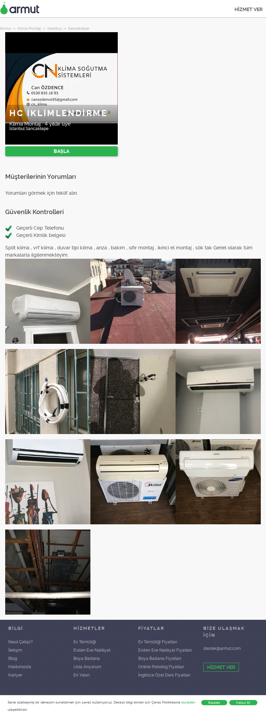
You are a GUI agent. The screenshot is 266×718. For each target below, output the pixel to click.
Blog (12, 658)
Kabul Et (243, 703)
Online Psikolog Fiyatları (161, 666)
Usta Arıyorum (87, 666)
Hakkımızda (19, 666)
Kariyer (15, 675)
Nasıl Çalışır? (20, 641)
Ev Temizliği (84, 641)
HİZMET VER (248, 9)
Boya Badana (86, 658)
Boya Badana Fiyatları (159, 658)
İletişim (15, 650)
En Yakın (81, 675)
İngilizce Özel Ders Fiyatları (164, 675)
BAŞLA (61, 151)
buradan (188, 702)
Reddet (214, 703)
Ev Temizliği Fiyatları (157, 641)
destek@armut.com (222, 648)
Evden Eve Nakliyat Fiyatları (165, 650)
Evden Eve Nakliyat (91, 650)
